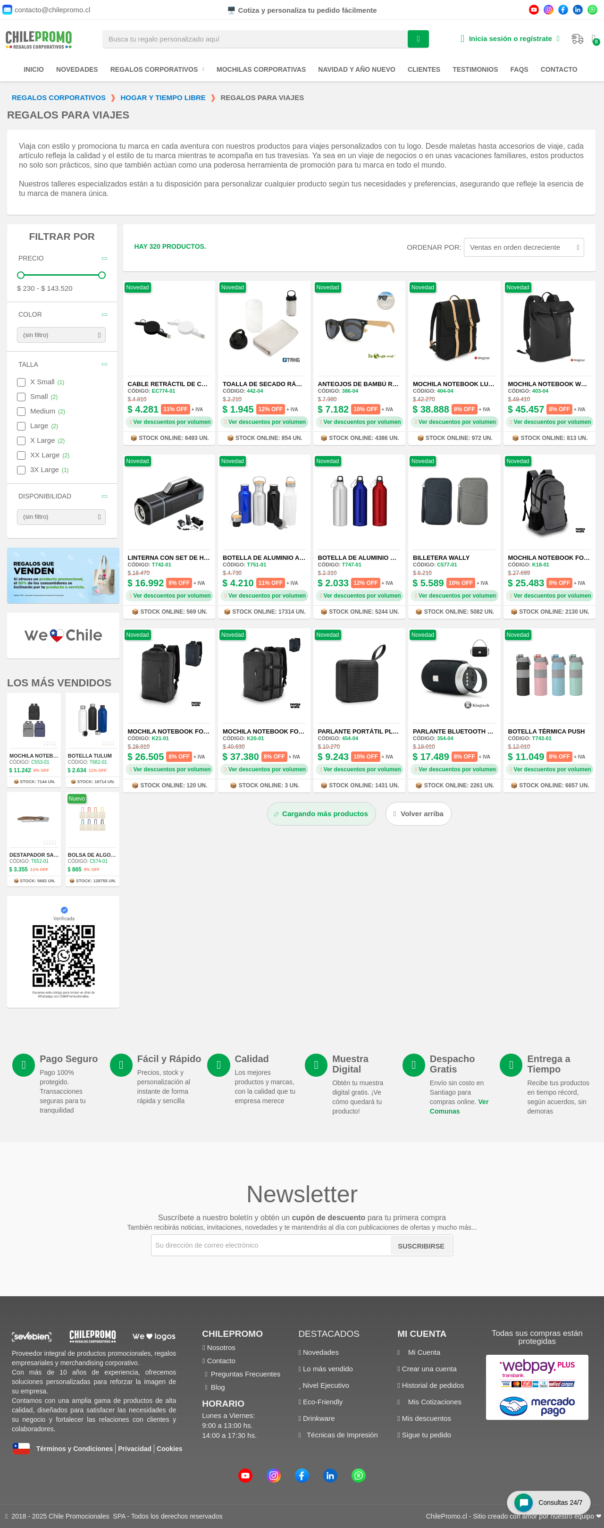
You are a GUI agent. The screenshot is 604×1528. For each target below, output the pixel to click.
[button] (419, 814)
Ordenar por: (434, 247)
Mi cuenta (421, 1334)
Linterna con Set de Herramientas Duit (196, 557)
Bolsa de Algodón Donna (105, 855)
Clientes (424, 69)
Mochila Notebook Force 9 (175, 731)
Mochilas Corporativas (261, 69)
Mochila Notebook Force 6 (555, 557)
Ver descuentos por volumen (170, 422)
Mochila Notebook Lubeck (459, 384)
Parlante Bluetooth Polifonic (466, 731)
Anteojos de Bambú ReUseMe (368, 384)
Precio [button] (31, 258)
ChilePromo (232, 1334)
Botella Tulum (90, 756)
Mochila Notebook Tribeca (49, 756)
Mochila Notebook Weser (553, 384)
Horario (223, 1404)
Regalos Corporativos (157, 69)
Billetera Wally (441, 557)
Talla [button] (28, 364)
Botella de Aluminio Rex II (363, 557)
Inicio (34, 69)
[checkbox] (21, 382)
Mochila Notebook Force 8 (270, 731)
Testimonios (475, 69)
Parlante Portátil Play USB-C (370, 731)
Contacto (559, 69)
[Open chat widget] (547, 1501)
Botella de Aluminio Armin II (271, 557)
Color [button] (30, 314)
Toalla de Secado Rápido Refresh (282, 384)
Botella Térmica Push (546, 731)
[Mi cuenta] (509, 39)
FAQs (519, 69)
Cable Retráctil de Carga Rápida (186, 384)
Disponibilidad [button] (44, 496)
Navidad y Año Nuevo (356, 69)
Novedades (77, 69)
